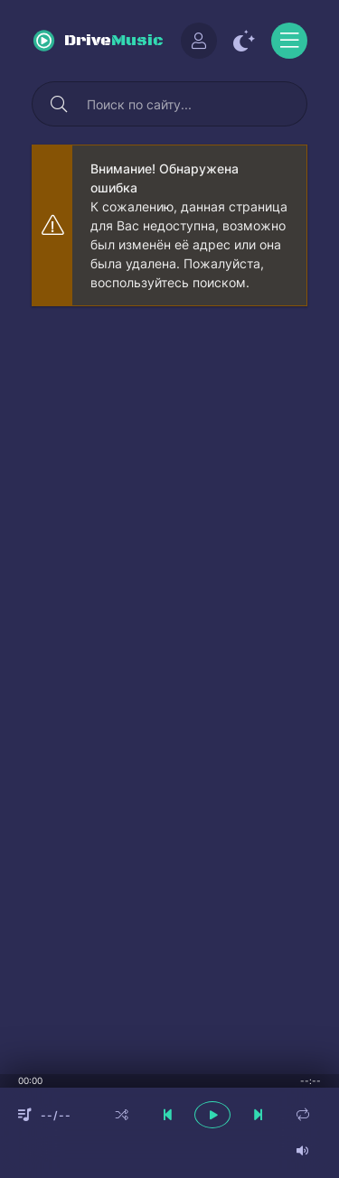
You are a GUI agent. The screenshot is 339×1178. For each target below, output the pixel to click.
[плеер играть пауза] (212, 1114)
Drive (114, 41)
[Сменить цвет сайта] (244, 41)
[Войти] (199, 41)
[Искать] (59, 103)
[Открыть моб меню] (289, 41)
